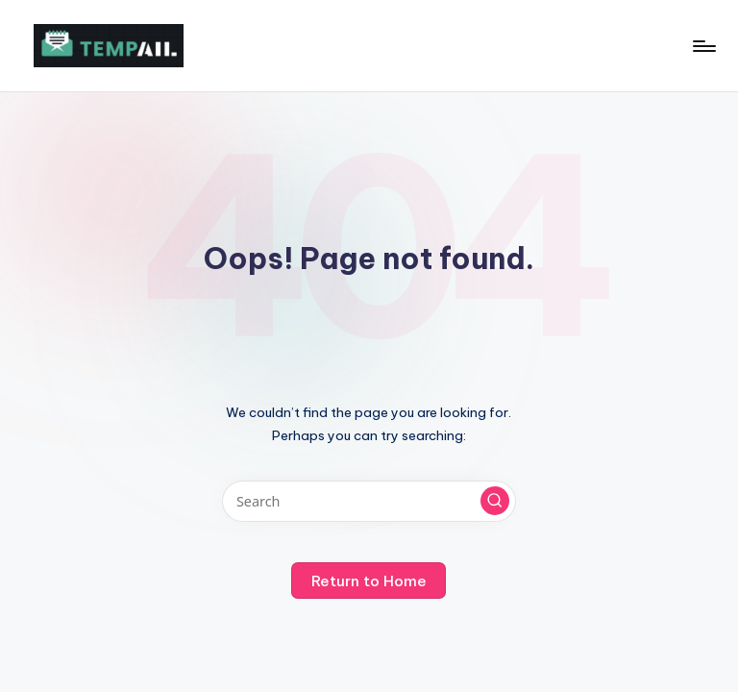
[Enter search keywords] (368, 501)
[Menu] (703, 46)
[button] (494, 500)
